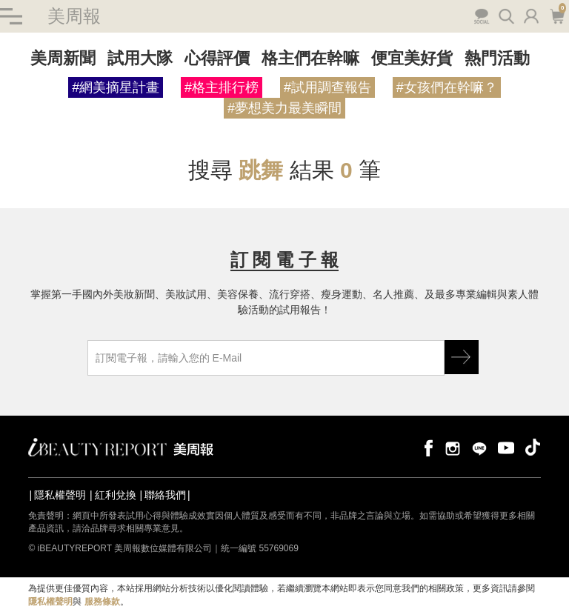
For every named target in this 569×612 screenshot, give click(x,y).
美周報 (74, 16)
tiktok (533, 447)
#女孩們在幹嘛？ (446, 87)
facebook (426, 447)
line (479, 447)
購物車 (557, 14)
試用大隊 (140, 58)
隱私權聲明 (60, 495)
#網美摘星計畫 (115, 87)
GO (462, 357)
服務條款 (102, 601)
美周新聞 (63, 58)
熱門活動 (497, 58)
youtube (506, 447)
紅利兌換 (115, 495)
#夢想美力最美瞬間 (284, 108)
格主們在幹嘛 (310, 58)
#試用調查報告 (327, 87)
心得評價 (217, 58)
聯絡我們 (165, 495)
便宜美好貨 (412, 58)
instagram (453, 447)
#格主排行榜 (221, 87)
